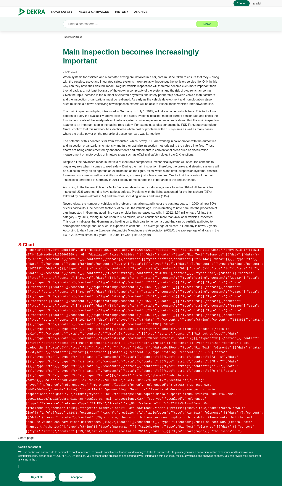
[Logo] (33, 12)
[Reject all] (37, 477)
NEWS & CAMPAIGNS (93, 11)
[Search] (207, 24)
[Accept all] (77, 477)
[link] (257, 3)
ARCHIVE (140, 11)
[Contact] (241, 3)
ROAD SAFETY (62, 11)
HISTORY (121, 11)
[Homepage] (68, 37)
